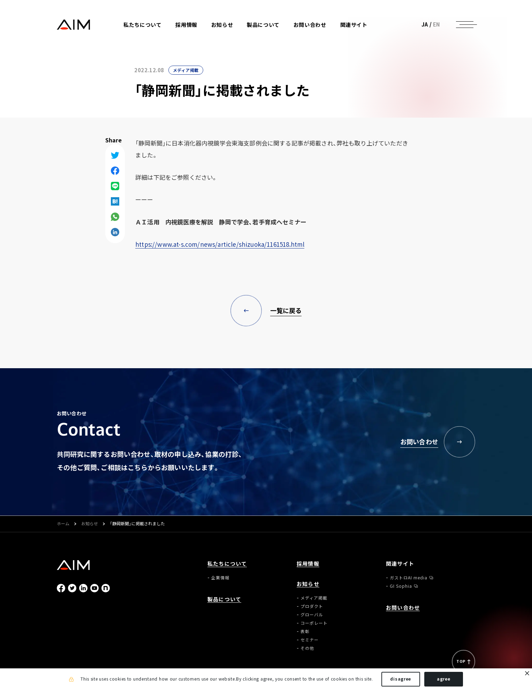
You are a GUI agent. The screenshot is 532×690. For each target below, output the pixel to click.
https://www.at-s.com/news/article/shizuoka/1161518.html (219, 244)
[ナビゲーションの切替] (464, 24)
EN (436, 24)
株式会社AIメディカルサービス (73, 25)
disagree (400, 679)
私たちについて (227, 563)
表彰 (305, 631)
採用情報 (186, 25)
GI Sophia (401, 586)
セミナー (310, 640)
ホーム (63, 523)
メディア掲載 (186, 70)
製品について (263, 25)
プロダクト (312, 606)
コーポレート (314, 623)
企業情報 (220, 577)
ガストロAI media (408, 577)
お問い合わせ (310, 25)
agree (443, 679)
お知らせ (89, 523)
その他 (307, 648)
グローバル (312, 614)
